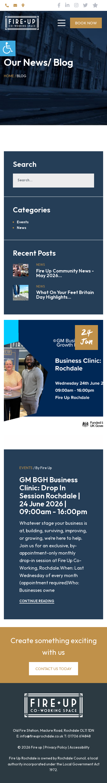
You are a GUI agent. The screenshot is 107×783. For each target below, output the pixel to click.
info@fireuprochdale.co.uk (41, 736)
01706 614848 (79, 736)
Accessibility (79, 747)
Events (23, 222)
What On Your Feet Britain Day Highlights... (65, 294)
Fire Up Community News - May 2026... (65, 273)
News (21, 227)
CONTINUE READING (36, 601)
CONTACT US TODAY (53, 668)
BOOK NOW (86, 22)
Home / (10, 76)
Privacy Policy (56, 747)
